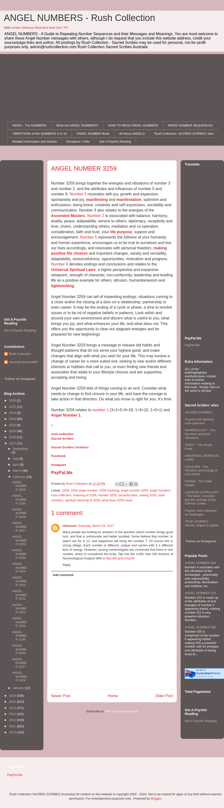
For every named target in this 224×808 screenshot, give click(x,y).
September (20, 448)
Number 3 (77, 194)
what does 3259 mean (117, 500)
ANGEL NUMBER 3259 (19, 485)
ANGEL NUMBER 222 (200, 593)
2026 (13, 400)
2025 (13, 407)
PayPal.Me (61, 472)
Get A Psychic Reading (115, 141)
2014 (13, 708)
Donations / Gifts (78, 141)
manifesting (97, 200)
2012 (13, 720)
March (17, 470)
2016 (13, 695)
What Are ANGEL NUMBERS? (77, 125)
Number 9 (59, 264)
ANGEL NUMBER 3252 (19, 594)
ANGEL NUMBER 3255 (19, 553)
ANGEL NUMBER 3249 (19, 635)
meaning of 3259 (84, 495)
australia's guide (204, 676)
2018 (13, 437)
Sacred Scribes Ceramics (70, 447)
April (16, 464)
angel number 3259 (134, 490)
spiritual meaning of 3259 (82, 500)
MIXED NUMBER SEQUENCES (190, 125)
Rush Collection (20, 354)
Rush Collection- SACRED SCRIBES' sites (184, 133)
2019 (13, 431)
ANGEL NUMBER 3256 (19, 540)
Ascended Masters (68, 216)
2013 (13, 714)
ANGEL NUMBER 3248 (19, 649)
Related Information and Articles (35, 141)
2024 (13, 413)
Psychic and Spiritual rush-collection (199, 421)
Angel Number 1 (66, 415)
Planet (208, 673)
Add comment (63, 575)
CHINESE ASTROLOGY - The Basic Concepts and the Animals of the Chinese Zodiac (202, 497)
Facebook (58, 456)
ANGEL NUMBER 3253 (19, 581)
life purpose (121, 232)
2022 (13, 425)
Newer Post (61, 696)
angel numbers (160, 490)
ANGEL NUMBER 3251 (19, 608)
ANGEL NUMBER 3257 (19, 526)
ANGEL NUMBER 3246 (19, 676)
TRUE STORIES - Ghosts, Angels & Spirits (201, 523)
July (16, 458)
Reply (67, 565)
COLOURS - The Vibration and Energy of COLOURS (201, 470)
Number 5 (88, 237)
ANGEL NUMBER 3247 (19, 663)
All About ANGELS (132, 133)
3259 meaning (109, 490)
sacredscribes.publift (23, 362)
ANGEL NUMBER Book (92, 133)
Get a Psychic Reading (20, 330)
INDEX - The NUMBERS (30, 125)
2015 (13, 701)
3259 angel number (84, 490)
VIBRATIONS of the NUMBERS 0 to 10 (40, 133)
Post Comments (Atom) (121, 711)
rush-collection (62, 434)
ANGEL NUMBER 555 (200, 627)
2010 (13, 732)
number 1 (100, 410)
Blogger (156, 798)
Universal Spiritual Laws (73, 270)
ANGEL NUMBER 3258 (19, 513)
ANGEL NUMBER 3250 (19, 622)
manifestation (128, 200)
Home (113, 696)
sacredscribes (128, 495)
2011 (13, 726)
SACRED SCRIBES (198, 412)
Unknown (70, 526)
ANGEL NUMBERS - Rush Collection (79, 18)
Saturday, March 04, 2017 (96, 526)
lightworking (62, 286)
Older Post (164, 696)
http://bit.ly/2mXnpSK (120, 558)
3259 (65, 490)
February (19, 477)
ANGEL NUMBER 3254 (19, 567)
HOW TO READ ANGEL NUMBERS (133, 125)
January (19, 688)
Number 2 (95, 216)
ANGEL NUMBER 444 (200, 563)
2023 (13, 419)
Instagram (58, 465)
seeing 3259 (147, 495)
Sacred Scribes (62, 438)
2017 (13, 443)
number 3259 (107, 495)
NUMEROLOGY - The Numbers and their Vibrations (200, 433)
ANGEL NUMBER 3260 (19, 499)
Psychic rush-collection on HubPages (201, 512)
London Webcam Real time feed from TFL (40, 27)
